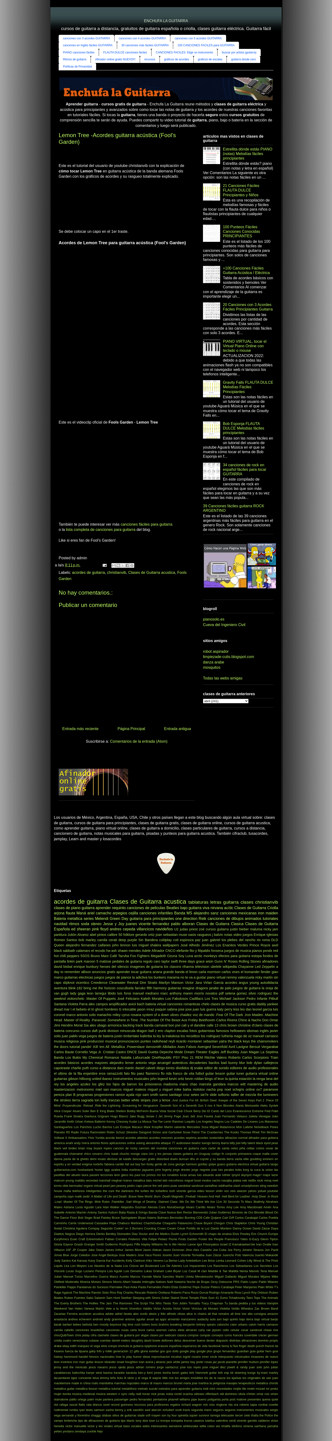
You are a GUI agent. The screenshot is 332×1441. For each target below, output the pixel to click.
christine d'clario (250, 1025)
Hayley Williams (152, 1244)
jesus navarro (98, 1367)
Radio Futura (80, 1132)
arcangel (164, 1063)
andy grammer (114, 1319)
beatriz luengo (201, 1143)
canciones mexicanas (238, 913)
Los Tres (211, 998)
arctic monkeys (205, 956)
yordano (68, 1431)
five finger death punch (248, 1346)
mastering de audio (262, 1084)
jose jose (185, 1009)
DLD (274, 940)
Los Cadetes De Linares (241, 1121)
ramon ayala (124, 1095)
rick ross (209, 1404)
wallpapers (171, 945)
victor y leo (95, 1426)
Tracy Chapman (212, 1303)
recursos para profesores (151, 1404)
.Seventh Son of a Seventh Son (181, 1105)
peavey (121, 1185)
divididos (182, 1068)
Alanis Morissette (247, 1105)
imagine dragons (195, 988)
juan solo (255, 1367)
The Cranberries (212, 1132)
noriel (178, 1394)
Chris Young (256, 1223)
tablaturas (198, 902)
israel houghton (127, 1362)
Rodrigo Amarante (221, 1292)
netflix (252, 1180)
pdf (221, 993)
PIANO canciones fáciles (78, 52)
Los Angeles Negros (210, 1121)
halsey (58, 1356)
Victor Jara (193, 983)
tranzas (114, 1100)
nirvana (217, 908)
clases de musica (224, 1004)
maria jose (190, 1383)
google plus (204, 1351)
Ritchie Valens (215, 1057)
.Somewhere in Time (122, 1020)
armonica (115, 1025)
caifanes (104, 945)
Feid (267, 1111)
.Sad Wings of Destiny (140, 1201)
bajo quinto (230, 1319)
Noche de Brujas (198, 1282)
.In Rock (272, 1196)
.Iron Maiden (253, 1015)
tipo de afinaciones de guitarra (99, 1420)
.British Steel (208, 1100)
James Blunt (133, 1250)
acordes (231, 983)
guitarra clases (238, 902)
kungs (252, 1372)
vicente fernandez (154, 924)
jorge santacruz (167, 1367)
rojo (138, 1095)
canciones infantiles (156, 913)
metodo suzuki (147, 1388)
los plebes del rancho (238, 940)
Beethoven (207, 1020)
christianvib (116, 572)
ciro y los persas (160, 1154)
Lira (66, 1266)
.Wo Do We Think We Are (197, 1201)
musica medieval (83, 1394)
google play (187, 1351)
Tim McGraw (269, 1132)
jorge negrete (201, 1169)
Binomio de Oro (242, 1212)
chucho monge (129, 1154)
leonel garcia (262, 1009)
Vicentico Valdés (140, 1308)
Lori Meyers (78, 1266)
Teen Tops (253, 1298)
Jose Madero (127, 1255)
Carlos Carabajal (246, 1217)
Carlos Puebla (268, 1217)
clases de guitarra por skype (129, 1335)
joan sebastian (167, 935)
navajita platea (231, 1180)
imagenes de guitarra (146, 967)
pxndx (267, 951)
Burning (190, 1217)
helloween (238, 1031)
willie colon (207, 1426)
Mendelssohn (204, 1276)
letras (215, 902)
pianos (257, 951)
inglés (264, 1031)
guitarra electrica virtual (242, 1164)
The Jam (105, 1303)
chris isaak (111, 1154)
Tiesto (167, 1303)
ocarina (188, 1394)
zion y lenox (161, 1100)
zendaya (80, 1431)
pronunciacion (129, 1041)
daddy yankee (267, 1004)
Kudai (133, 1121)
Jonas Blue (61, 1255)
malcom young (64, 1180)
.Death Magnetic (172, 1196)
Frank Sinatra (73, 1116)
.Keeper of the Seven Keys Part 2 (241, 1100)
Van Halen (75, 1308)
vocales (136, 1426)
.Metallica (117, 1047)
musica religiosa (66, 1041)
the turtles (142, 1191)
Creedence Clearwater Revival (114, 983)
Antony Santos (97, 1212)
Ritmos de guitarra (74, 59)
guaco (221, 1164)
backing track (133, 1025)
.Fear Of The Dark (229, 1015)
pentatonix (160, 1399)
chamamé (76, 1154)
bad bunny (229, 1063)
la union (267, 1169)
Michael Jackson (232, 998)
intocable (129, 1009)
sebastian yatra (215, 1041)
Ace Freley (189, 1020)
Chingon (219, 1223)
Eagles (214, 1052)
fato (127, 1073)
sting (263, 1185)
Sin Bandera (148, 940)
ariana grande (163, 972)
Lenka (220, 1260)
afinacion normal (236, 1138)
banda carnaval (156, 1025)
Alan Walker (111, 1207)
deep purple (128, 940)
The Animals (269, 1298)
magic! (257, 1175)
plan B (71, 1095)
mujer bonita (62, 1394)
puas (174, 1185)
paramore (270, 1089)
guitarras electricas (78, 977)
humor (137, 1356)
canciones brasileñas (89, 1330)
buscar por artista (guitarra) (239, 52)
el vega (95, 1346)
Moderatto (72, 1282)
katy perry (224, 1009)
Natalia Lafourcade (135, 1057)
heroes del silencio (114, 967)
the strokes (62, 1100)
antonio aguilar (135, 1319)
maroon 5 (91, 961)
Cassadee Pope (105, 1223)
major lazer (270, 1175)
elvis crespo (109, 1346)
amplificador (118, 1004)
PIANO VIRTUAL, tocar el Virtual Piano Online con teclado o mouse (244, 345)
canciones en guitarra (183, 1148)
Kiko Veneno (154, 1260)
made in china (81, 1383)
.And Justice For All (184, 1100)
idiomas (253, 1031)
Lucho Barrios (102, 1127)
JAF (68, 1250)
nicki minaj (264, 1180)
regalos (175, 1404)
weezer (242, 1191)
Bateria (60, 919)
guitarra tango (268, 1164)
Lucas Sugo (74, 1271)
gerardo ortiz (145, 935)
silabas (106, 1415)
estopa (256, 956)
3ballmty (259, 1201)
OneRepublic (161, 1057)
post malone (238, 1399)
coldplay (165, 940)
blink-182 (75, 988)
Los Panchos (83, 1127)
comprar (193, 1335)
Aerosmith (153, 1047)
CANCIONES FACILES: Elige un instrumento (184, 52)
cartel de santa (218, 1148)
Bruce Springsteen (124, 1217)
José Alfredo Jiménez (197, 945)
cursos (86, 1031)
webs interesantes (155, 1426)
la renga (259, 1079)
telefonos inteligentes (86, 1191)
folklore (128, 935)
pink (83, 1041)
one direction (186, 919)
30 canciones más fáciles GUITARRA (145, 45)
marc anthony (171, 993)
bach (140, 1004)
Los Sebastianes (240, 1266)
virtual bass (122, 1426)
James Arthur (114, 1250)
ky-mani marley (267, 1372)
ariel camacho (99, 913)
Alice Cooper (63, 1111)
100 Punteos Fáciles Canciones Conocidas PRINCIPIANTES (241, 231)
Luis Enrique (122, 1127)
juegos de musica (237, 951)
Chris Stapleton (236, 1223)
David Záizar (261, 1228)
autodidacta (269, 983)
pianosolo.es (213, 619)
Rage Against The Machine (72, 1292)
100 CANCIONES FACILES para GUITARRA (205, 45)
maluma (256, 929)
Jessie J (151, 1116)
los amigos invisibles (189, 1378)
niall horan (143, 1394)
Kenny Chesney (117, 1121)
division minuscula (121, 1031)
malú (95, 1383)
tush (172, 1191)
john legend (159, 1079)
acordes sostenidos (210, 1138)
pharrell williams (179, 1399)
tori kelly (101, 1100)
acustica (98, 1314)
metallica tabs (142, 1180)
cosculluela (125, 988)
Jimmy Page (172, 1116)
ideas (146, 1356)
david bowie (152, 1340)
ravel (106, 1404)
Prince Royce (259, 945)
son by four (169, 1415)
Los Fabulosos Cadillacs (184, 998)
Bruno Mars (100, 956)
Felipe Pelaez (158, 1239)
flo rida (166, 1073)
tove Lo (154, 1420)
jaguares (148, 1169)
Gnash (78, 1244)
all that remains (218, 1314)
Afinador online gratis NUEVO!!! (115, 59)
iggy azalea (112, 1169)
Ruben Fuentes (74, 1298)
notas (228, 935)
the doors (61, 1047)
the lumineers (267, 1095)
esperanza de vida (195, 1346)
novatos (211, 993)
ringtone (221, 1404)
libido (112, 993)
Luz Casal (189, 1271)
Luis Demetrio (133, 1271)
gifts (136, 1351)
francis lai (271, 1346)
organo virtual (93, 1185)
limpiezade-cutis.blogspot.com (228, 657)
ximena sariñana (254, 1426)
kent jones (154, 1372)
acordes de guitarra (88, 572)
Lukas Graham (154, 1271)
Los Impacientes (194, 1266)
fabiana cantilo (114, 1164)
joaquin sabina (166, 1009)
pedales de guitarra (127, 961)
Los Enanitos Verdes (232, 945)
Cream (171, 1228)
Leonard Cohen (235, 1260)
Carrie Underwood (80, 1223)
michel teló (160, 1180)
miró (212, 1388)
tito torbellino (159, 1191)
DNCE (132, 1052)
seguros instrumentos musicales (247, 1410)
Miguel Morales (248, 1276)
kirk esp (223, 1372)
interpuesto (225, 1356)
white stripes (141, 1100)
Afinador (158, 951)
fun (143, 1164)
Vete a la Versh (117, 1308)
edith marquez (79, 1346)
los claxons (172, 967)
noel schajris (234, 1089)
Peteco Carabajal (222, 1287)
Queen (59, 945)
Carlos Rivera (226, 1020)
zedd (86, 1196)
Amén (267, 1207)
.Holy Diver (258, 1196)
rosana (136, 1015)
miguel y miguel (160, 1089)
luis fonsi (124, 993)
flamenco (153, 1073)
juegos (99, 977)
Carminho (60, 1223)
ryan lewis (86, 1410)
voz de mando (203, 1015)
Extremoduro (95, 1239)
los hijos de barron (121, 1084)
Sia (86, 1025)
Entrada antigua (177, 729)
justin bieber (239, 929)
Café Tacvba (119, 956)
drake (58, 1346)
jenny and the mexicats (70, 1367)
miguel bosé (192, 1180)
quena (266, 1399)
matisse (105, 961)
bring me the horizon (99, 988)
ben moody (101, 1324)
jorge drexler (181, 1169)
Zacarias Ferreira (66, 1314)
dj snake (196, 1068)
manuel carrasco (265, 1036)
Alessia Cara (156, 1207)
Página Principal (131, 729)
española (175, 1346)
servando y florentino (76, 1415)
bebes (77, 1324)
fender (266, 972)
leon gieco (121, 1175)
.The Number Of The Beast (159, 1020)
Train (274, 1057)
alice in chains (197, 1314)
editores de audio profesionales (254, 1068)
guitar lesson (215, 1073)
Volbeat (59, 1138)
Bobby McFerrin (138, 1111)
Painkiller (60, 1287)
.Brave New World (140, 1196)
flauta (70, 913)
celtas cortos (255, 1148)
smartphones (250, 1185)
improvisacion (160, 1356)
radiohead (159, 1041)
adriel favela (123, 1314)
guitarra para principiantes (152, 919)
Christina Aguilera (75, 1228)
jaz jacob (219, 1362)
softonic (224, 1095)
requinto (119, 908)
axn (219, 1319)
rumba (73, 1410)
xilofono (237, 1426)
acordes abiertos (136, 1138)
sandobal (184, 1185)
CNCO (170, 951)
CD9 (199, 1217)
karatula (131, 1372)
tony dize (142, 1420)
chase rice (271, 1330)
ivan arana (146, 1362)
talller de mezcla (243, 1095)
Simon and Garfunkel (167, 1132)
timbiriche (70, 1420)
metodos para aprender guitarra (180, 1388)
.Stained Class (167, 1201)
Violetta (225, 1308)
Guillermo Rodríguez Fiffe (122, 1244)
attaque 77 (168, 1143)
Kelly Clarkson (135, 1260)
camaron (272, 1324)
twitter (125, 1100)
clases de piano (67, 908)
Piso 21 (188, 1057)
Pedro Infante (256, 998)
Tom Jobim (179, 1303)
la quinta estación (238, 1079)
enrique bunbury (86, 967)
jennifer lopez (269, 1362)
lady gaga (78, 993)
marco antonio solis (81, 1015)
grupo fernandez (224, 1351)
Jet (160, 1116)
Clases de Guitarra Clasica (220, 924)
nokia (169, 1394)
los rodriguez (211, 1036)
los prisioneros (150, 1084)
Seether (126, 1298)
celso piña (238, 1148)
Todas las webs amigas (222, 678)
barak (58, 1324)
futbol (200, 1073)
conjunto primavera (238, 1154)
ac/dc (228, 908)
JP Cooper (79, 1250)
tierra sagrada (82, 1100)
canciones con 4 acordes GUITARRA (142, 38)
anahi (69, 1143)
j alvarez (160, 1362)
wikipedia (230, 967)
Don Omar (270, 1020)
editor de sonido (216, 1068)
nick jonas (158, 1394)
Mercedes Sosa (197, 1127)
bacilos (214, 1063)
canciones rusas (117, 1330)
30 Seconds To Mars (237, 1201)
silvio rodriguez (260, 993)
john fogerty (163, 1169)
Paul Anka (130, 1287)
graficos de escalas (210, 59)
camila (102, 940)
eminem (268, 1159)
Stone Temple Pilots (193, 1298)
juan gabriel (211, 940)
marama (173, 977)
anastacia (60, 1319)
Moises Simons (101, 1282)
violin (219, 1191)
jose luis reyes (190, 1367)
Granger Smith (94, 1244)
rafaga (63, 1404)
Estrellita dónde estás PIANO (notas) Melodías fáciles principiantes (247, 153)
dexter (210, 1340)
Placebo (59, 1132)
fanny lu (227, 1346)
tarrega (215, 1415)
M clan (202, 1271)
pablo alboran (183, 924)
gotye (212, 1164)
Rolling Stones (250, 961)
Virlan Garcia (213, 983)
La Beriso (170, 1260)
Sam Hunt (113, 1298)
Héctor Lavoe (187, 1244)
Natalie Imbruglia (143, 1282)
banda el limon (186, 972)
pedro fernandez (141, 1399)
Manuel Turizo (73, 1276)
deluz (178, 1340)
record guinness (122, 1404)
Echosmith (196, 1234)
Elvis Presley (241, 1234)
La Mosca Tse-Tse (150, 1121)
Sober (165, 1298)
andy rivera (81, 1143)
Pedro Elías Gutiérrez (177, 1287)
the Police (266, 1415)
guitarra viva (199, 908)
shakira (155, 945)
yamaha (272, 1426)
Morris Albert (121, 1282)
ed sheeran (80, 929)
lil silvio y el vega (136, 1378)
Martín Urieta (185, 1276)
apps (163, 1319)
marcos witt (236, 1084)
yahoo (252, 1191)
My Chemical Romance (101, 1057)
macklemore (62, 1383)
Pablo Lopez (249, 1282)
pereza (59, 1095)
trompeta (177, 1420)
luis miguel (140, 945)
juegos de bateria (100, 1036)
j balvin (217, 935)
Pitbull (273, 998)
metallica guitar (64, 1388)
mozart (260, 1388)
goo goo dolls (169, 1351)
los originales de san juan (260, 1378)
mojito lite (239, 1388)
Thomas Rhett (250, 1132)
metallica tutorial (110, 1388)
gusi (275, 1351)
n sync (122, 1394)
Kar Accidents (115, 1260)
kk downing (238, 1372)
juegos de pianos (118, 977)
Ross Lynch (242, 1292)
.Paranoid (98, 1020)
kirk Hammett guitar (203, 1372)
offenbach (212, 1394)
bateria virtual (155, 1004)
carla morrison (210, 972)
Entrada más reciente (80, 729)
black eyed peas (267, 1143)
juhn (266, 1367)
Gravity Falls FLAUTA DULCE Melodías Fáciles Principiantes (248, 387)
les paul (135, 1175)
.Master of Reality (76, 1020)
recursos (149, 59)
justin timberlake (126, 1036)
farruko (140, 988)
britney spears (206, 1324)
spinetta (183, 1415)
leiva (96, 1378)
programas (85, 1095)
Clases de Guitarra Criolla (256, 908)
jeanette (231, 1362)
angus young (249, 983)
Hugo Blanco (119, 1116)
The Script (141, 1303)
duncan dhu (187, 1159)
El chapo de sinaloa (218, 1234)
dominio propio (268, 1340)
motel (250, 1388)
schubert (168, 1410)
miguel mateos (134, 1089)
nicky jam (271, 929)
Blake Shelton (116, 1111)
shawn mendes (129, 951)
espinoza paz (190, 940)
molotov (199, 1089)
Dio (204, 1111)
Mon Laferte (244, 1127)
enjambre (90, 1073)
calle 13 (212, 1025)
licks (120, 1378)
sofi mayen (153, 1415)
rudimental (61, 1410)
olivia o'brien (246, 1394)
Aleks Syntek (269, 1105)
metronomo (85, 1089)
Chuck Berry (192, 1111)
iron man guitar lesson (88, 1362)
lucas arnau (188, 1175)
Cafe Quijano (212, 1217)
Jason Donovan (173, 1250)
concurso (72, 1031)
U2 (176, 929)
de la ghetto (80, 1159)
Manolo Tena (258, 1271)
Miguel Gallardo (226, 1276)
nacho (216, 1180)
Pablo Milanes (268, 1282)
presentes (254, 1399)
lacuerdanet (62, 1378)
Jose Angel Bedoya (104, 1255)
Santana (60, 1004)
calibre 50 (114, 935)
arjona (59, 913)
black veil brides (65, 1148)
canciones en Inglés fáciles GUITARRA (88, 45)
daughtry (137, 1340)
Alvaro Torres (216, 1207)
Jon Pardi (271, 1250)
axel (275, 945)
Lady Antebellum (189, 1260)
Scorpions (261, 1057)
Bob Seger (85, 1217)
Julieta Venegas (259, 1116)
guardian (243, 1351)
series (88, 919)
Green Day (119, 919)
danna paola (62, 1159)
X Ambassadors (76, 1138)
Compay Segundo (100, 1228)
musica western (106, 1394)
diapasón (222, 1340)
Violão (235, 1308)
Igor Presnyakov (208, 1244)
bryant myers (103, 1148)
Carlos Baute (64, 1052)
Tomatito (194, 1303)
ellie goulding (252, 1159)
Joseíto (167, 1255)
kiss (236, 1009)
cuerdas (105, 1340)
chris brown (228, 1025)
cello (226, 1330)
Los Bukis (73, 1057)
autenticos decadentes (189, 1063)
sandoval (197, 1185)
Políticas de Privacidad (77, 66)
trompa (165, 1420)
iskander (110, 1362)
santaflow (210, 1185)
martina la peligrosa (211, 1383)
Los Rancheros (217, 1266)
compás (205, 1335)
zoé (201, 929)
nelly (132, 1394)
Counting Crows (155, 1228)
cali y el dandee (194, 1025)
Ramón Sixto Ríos (103, 1292)
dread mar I (63, 1009)
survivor (204, 1415)
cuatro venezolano (75, 1340)
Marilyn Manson (171, 983)
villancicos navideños (155, 929)
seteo (195, 1095)
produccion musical (102, 1041)
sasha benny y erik (119, 1410)
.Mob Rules (102, 1201)
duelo (173, 1159)
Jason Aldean (152, 1250)
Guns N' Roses (226, 961)
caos (203, 1148)
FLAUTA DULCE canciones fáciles (125, 52)
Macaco (137, 1127)
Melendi (101, 919)
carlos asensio (156, 1330)
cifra (93, 1335)
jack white (173, 1362)
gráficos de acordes (176, 59)
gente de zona (164, 1164)
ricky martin (264, 977)
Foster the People (210, 1239)
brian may (85, 1148)
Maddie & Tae (217, 1271)
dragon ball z (147, 1031)
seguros (218, 1410)
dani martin (125, 1068)
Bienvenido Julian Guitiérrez (212, 1212)
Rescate (140, 1292)
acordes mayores (94, 1063)
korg (246, 1169)
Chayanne (246, 967)
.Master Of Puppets (101, 998)
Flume (173, 1239)
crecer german (268, 1335)
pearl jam (109, 1185)
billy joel (235, 1143)
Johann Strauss (253, 1250)
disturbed (162, 1159)
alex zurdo (140, 1314)
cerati (113, 940)
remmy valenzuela (240, 977)
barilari (67, 1324)
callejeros (271, 1063)
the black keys (239, 1041)
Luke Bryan (173, 1271)
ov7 (259, 1089)
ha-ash (111, 951)
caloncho (223, 1324)
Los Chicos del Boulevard (141, 1266)
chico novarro (93, 1154)
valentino (222, 1420)
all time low (238, 1314)
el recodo (98, 951)
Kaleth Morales (152, 998)
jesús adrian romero (141, 1367)
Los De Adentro (171, 1266)
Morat (78, 1025)
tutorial (75, 1047)
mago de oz (243, 1036)
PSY (176, 1057)
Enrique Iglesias (266, 935)
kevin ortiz (176, 1079)
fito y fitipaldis (200, 951)
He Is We (170, 1244)
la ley (157, 1036)
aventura (60, 988)
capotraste (62, 1068)
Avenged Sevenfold (212, 1047)
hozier (99, 1169)
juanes (131, 924)
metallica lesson (87, 1388)
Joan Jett (188, 1116)
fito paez (137, 1073)
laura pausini (90, 1175)
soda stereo (91, 924)
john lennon (121, 945)
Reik (202, 919)
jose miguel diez (214, 1367)
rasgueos (204, 935)
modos (206, 1180)
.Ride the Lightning (107, 1105)
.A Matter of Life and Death (108, 1196)
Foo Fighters (140, 956)
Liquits (58, 1266)
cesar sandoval (251, 1330)
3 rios (209, 1105)
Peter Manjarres (246, 1287)
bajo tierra (246, 1319)
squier (193, 1415)
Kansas (82, 1260)
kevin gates (180, 1372)
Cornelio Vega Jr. (88, 1052)
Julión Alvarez (78, 935)
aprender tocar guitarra (133, 972)
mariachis (104, 1015)
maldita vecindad (86, 1180)
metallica (74, 919)
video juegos (243, 935)
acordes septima (185, 1138)
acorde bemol (115, 1138)
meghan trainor (121, 1180)
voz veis (230, 1191)
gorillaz (203, 1164)
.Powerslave (135, 1047)
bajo (183, 908)
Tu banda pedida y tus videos (245, 1303)
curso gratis (247, 1004)
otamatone (61, 1399)
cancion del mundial (153, 1148)
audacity (203, 1319)
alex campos (98, 1004)
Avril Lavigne (238, 1047)
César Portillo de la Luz (193, 1228)
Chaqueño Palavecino (177, 1223)
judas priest (189, 929)
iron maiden (268, 913)
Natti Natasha (176, 1282)
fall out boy (132, 1164)
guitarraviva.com (65, 1169)
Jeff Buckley (229, 1052)
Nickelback (261, 1127)
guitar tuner (235, 1073)
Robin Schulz (116, 1132)
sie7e (204, 1095)
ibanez (107, 1079)
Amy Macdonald (251, 1207)
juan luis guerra (204, 1009)
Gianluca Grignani (96, 1116)
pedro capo (134, 1185)
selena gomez (236, 993)
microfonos (175, 1180)
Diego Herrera (85, 1234)
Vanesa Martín (94, 1308)
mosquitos (211, 667)
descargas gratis (144, 1159)
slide (213, 1095)
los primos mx (151, 1175)
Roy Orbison (259, 1292)
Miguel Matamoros (222, 1127)
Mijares (265, 1276)
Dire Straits (148, 983)
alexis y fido (157, 1314)
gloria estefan (149, 1351)
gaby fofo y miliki (100, 1351)
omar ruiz (262, 1394)
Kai (74, 1260)
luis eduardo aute (209, 1175)
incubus (176, 1356)
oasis (192, 935)
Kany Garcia (96, 1260)
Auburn (113, 1212)
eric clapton (167, 1031)
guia (252, 1351)
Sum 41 (213, 1298)
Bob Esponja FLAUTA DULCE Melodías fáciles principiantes (243, 428)
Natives (161, 1282)
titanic (131, 1420)
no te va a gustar (193, 977)
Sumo (224, 1298)
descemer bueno (193, 1340)
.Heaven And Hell (208, 1196)
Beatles (172, 908)
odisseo (199, 1394)
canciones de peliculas (146, 908)
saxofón (138, 1410)
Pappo (71, 1287)
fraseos (59, 1351)
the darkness (125, 1191)
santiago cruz (179, 1095)
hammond (71, 1356)
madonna (170, 1084)
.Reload (88, 1105)
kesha (167, 1372)
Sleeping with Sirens (147, 1298)
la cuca (255, 1169)
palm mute (95, 1399)
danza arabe (213, 662)
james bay (188, 1362)
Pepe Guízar (201, 1287)
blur (242, 1063)
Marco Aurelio (119, 1276)
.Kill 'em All (100, 1047)
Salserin (99, 1298)
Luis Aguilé (114, 1271)
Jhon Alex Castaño (199, 1250)
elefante (182, 951)
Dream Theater (196, 1052)
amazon (272, 1314)
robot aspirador (216, 651)
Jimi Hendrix (63, 1025)
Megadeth (158, 956)
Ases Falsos (186, 1047)
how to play (124, 1356)
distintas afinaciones (243, 1340)
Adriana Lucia (73, 1207)
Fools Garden (187, 1239)
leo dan (245, 1009)
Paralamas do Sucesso (93, 1287)
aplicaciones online (122, 1143)
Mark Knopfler (153, 1127)
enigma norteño (93, 1164)
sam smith (150, 1095)
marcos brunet (172, 1383)
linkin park (75, 961)
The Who (155, 1303)
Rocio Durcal (199, 1292)
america (59, 1143)
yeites (58, 1431)
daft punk (99, 1031)
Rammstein (98, 1132)
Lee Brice (208, 1260)
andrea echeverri (79, 1319)
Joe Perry (234, 1250)
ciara (144, 1154)
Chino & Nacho (249, 1020)
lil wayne (155, 1378)
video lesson (205, 1191)
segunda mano (201, 1410)
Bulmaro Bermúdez (170, 1217)
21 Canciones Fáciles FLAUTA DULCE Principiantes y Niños (241, 190)
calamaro (83, 951)
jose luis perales (222, 1169)
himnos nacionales (101, 1356)
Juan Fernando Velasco (230, 1116)
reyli (172, 1041)
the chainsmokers (264, 1041)
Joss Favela (204, 1116)
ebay (65, 1346)
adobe (109, 1314)
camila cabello (64, 1330)
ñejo (100, 1431)
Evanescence (242, 1111)
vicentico (82, 983)
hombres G (112, 1009)
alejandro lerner (121, 1063)
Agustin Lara (93, 1207)
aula (213, 1319)
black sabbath (64, 951)
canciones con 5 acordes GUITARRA (198, 38)
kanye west (94, 1372)
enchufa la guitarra (130, 1346)
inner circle (209, 1356)
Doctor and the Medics (154, 1234)
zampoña (60, 1196)
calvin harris (257, 1324)
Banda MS (183, 913)
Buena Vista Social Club (166, 1111)
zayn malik (74, 1196)
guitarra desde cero (243, 59)
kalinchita (78, 1372)
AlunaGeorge (176, 1207)
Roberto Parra (180, 1292)
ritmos (74, 924)
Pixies (274, 1127)
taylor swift (169, 961)
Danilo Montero (221, 1228)
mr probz (272, 1388)
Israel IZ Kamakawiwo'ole (237, 1244)
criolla (58, 1340)
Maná (81, 913)
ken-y (141, 1372)
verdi (232, 1420)
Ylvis (91, 1138)
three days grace (192, 961)
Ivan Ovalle (263, 1244)
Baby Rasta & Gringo (133, 1212)
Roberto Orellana (158, 1292)
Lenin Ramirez (174, 1121)
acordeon (85, 1314)
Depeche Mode (171, 1052)
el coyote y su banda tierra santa (219, 1159)
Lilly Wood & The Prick (262, 1260)
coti (175, 940)
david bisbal (63, 967)
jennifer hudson (248, 1362)
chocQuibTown (64, 1335)
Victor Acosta (162, 1308)
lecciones (106, 1175)
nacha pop (214, 1089)
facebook (214, 1346)
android (98, 1319)
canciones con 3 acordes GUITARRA (86, 38)
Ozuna (172, 956)
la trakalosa (171, 1036)
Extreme (258, 1111)
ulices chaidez (181, 1015)
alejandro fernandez (81, 945)
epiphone (150, 1346)
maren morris (193, 993)
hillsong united (90, 1079)
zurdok (91, 1431)
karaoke (119, 1372)
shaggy (96, 1415)
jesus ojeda (117, 1367)
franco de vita (183, 1073)
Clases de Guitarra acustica (151, 572)
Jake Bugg (137, 1116)
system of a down (155, 1015)
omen (274, 1394)
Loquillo (190, 1121)
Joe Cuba (219, 1250)
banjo (274, 1319)
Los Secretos (263, 1266)
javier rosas (204, 1362)
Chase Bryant (203, 1223)
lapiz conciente (81, 1378)
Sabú (89, 1298)
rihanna (188, 967)
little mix (167, 1378)
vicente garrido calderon (253, 1420)
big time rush (131, 1324)
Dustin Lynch (179, 1234)
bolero (146, 1324)
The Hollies (90, 1303)
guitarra (88, 908)
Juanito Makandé (266, 1255)
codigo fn (218, 1154)
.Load (58, 1201)
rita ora (233, 1404)
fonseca (217, 951)
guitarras (174, 988)
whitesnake (190, 1426)
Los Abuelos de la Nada (105, 1266)
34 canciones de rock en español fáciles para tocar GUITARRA (244, 469)
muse (183, 935)
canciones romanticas (183, 1004)
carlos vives (231, 972)
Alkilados (169, 1047)
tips (123, 1420)
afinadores (270, 961)
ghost (99, 1009)
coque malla (261, 1154)
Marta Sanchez (163, 1276)
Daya (274, 1228)
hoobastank (85, 1169)
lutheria (227, 1036)
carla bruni (137, 1330)
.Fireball (190, 1196)
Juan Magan (249, 1052)
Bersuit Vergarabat (263, 1047)
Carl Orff (228, 1217)
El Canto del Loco (219, 1111)
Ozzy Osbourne (221, 1282)
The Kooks (231, 1132)
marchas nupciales (127, 1383)
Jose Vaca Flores (149, 1255)
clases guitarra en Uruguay (191, 1154)
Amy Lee (232, 1207)
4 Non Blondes (224, 1105)
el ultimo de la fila (68, 1073)
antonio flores (99, 1143)
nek (244, 1180)
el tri (91, 1009)
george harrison (186, 1164)
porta (225, 1399)
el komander (250, 972)
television (202, 967)
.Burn (157, 1196)
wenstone (175, 1426)
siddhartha (225, 1185)
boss (154, 1324)
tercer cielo (242, 1415)
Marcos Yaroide (141, 1276)
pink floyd (100, 929)
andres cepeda (122, 929)
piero (166, 1185)
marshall (104, 1180)
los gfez (98, 1084)
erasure (163, 1346)
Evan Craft (77, 1239)
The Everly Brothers (68, 1303)
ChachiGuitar (152, 1223)
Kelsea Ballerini (95, 1121)
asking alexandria (148, 1143)
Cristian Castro (114, 1052)
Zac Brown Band (266, 1308)
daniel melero (121, 1340)
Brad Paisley (102, 1217)
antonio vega (145, 1063)
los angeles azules (75, 1084)
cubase (94, 1340)
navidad (60, 924)
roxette (273, 1404)
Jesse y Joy (113, 924)
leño (113, 1378)
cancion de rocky (125, 1148)
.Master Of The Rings (78, 1201)
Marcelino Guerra (96, 1276)
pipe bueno (199, 1399)
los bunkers (157, 977)
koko (238, 1169)
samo (163, 1095)
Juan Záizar (213, 1255)
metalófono (129, 1388)
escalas (182, 1031)
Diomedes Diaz (127, 1234)
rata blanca (94, 1404)
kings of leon (214, 1079)
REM (199, 1057)
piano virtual (216, 977)
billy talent (248, 1143)
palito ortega (77, 1399)
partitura (60, 935)
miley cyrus (121, 1015)
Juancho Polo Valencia (238, 1255)
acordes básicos (66, 1063)
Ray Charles (125, 1292)
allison (86, 972)
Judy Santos (62, 1260)
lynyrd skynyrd (241, 1175)
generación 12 (123, 1351)
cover (274, 1154)
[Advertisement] (82, 206)
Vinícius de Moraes (204, 1308)
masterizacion (64, 1089)
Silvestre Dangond (138, 1132)
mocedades (224, 1388)
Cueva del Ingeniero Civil (224, 625)
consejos (217, 1335)
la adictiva (139, 977)
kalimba (146, 1036)
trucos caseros (194, 1420)
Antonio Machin (75, 1212)
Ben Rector (184, 1212)
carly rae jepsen (209, 1330)
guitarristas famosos (213, 1031)
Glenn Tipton (269, 1239)
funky (150, 1164)
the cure (108, 1191)
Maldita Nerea (238, 1271)
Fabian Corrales (116, 1239)
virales (108, 1426)
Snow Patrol (191, 1132)
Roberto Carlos (240, 1057)
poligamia (214, 1399)
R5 (68, 1132)
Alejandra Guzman (133, 1207)
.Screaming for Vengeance (139, 1105)
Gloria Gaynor (63, 1244)
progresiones (104, 1095)
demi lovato (98, 1159)
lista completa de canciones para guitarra (100, 530)
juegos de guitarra (246, 988)
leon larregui (96, 993)
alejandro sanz (205, 913)
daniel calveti (145, 1068)
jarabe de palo (220, 988)
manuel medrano (146, 993)
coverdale (250, 1335)
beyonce (115, 1324)
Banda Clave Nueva (162, 1212)
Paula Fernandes (149, 1287)
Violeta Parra (78, 1004)
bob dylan (254, 1063)
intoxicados (242, 1356)
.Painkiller (117, 1201)
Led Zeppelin (265, 967)
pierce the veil (152, 1185)
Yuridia (99, 1138)
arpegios (120, 913)
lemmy (104, 1378)
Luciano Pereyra (94, 1271)
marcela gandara (212, 1084)
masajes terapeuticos (240, 1383)
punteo (145, 1041)
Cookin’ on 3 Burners (128, 1228)
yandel (86, 1047)
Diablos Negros (64, 1234)
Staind (175, 1298)
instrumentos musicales (131, 1079)
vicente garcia (186, 1191)
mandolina (106, 1383)
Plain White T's (268, 1287)
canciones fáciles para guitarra (146, 524)
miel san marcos (108, 1089)
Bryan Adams (147, 1217)
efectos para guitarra (234, 956)
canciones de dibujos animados (234, 919)
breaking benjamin (182, 1324)
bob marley (87, 940)
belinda (87, 1324)
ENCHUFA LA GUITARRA (166, 21)
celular (234, 1330)
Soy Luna (185, 956)
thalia (255, 1415)
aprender (103, 908)
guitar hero (264, 1351)
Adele (146, 951)
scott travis (182, 1410)
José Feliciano (128, 998)
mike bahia (182, 1089)
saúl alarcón (153, 1410)
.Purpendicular (72, 1105)
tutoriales (270, 919)
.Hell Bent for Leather (235, 1196)
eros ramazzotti (111, 1073)
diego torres (165, 1068)
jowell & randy (237, 1367)
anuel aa (153, 1319)
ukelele (216, 967)
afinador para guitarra (263, 1138)
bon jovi (174, 1025)
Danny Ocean (242, 1228)
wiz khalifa (223, 1426)
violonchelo (75, 998)
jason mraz (145, 1009)
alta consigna (257, 1314)
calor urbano (238, 1324)
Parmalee (116, 1287)
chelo (205, 1004)
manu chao (188, 1084)
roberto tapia (248, 1404)
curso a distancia (103, 1068)
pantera (108, 1399)
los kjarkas (234, 1378)
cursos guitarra (217, 929)
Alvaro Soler (81, 1111)
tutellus (210, 1420)
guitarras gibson (66, 1079)
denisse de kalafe (119, 1159)
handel (83, 1356)
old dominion (228, 1394)
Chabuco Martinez (129, 1223)
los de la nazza (214, 1378)
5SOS (84, 956)
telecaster (227, 1415)
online (250, 1089)
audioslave (183, 1143)
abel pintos (98, 935)
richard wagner (191, 1404)
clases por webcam (163, 1335)
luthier (226, 1175)
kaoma (107, 1372)
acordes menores (161, 1138)
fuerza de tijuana (76, 1351)
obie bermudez (72, 1185)
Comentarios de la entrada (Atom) (138, 741)
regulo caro (152, 961)
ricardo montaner (189, 1041)
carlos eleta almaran (182, 1330)
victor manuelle (75, 1426)
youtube (272, 1191)
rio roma (263, 940)
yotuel (262, 1191)
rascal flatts (77, 1404)
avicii (132, 1004)
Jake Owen (96, 1250)
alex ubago (98, 1025)
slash (236, 1185)
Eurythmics (61, 1239)
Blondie (259, 1212)
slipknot (68, 983)
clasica (182, 1335)
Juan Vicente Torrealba (188, 1255)
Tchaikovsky (237, 1298)
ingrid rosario (192, 1356)
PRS (236, 1282)
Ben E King (98, 1111)
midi (205, 1388)
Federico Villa (137, 1239)
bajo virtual (262, 1319)
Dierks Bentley (106, 1234)
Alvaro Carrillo (195, 1207)
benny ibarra (220, 1143)
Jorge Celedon (80, 1255)
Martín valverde (175, 1127)
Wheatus (247, 1308)
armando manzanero (182, 1319)
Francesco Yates (236, 1239)
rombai (263, 1404)
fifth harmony (157, 988)
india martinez (131, 1169)
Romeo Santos (65, 940)
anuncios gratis (103, 972)
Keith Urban (75, 1121)
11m (219, 1201)
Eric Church (259, 1234)
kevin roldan (194, 1079)
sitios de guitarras (124, 1415)
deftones (167, 1340)
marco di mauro (151, 1383)
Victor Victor (181, 1308)
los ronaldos (170, 1175)
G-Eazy (254, 1239)
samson (99, 1410)
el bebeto (80, 1009)
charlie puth (80, 1068)
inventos (66, 1362)
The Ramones (122, 1303)
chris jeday (82, 1335)
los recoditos (190, 1036)
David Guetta (148, 1052)
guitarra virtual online (261, 1073)
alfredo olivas (176, 1314)
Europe (273, 1234)
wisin (209, 961)
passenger (121, 1399)
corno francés (233, 1335)
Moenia (85, 1282)
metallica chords (267, 1383)
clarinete (103, 1335)
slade (141, 1415)
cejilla (133, 913)
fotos (193, 1031)
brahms (164, 1324)
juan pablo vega (74, 1036)
